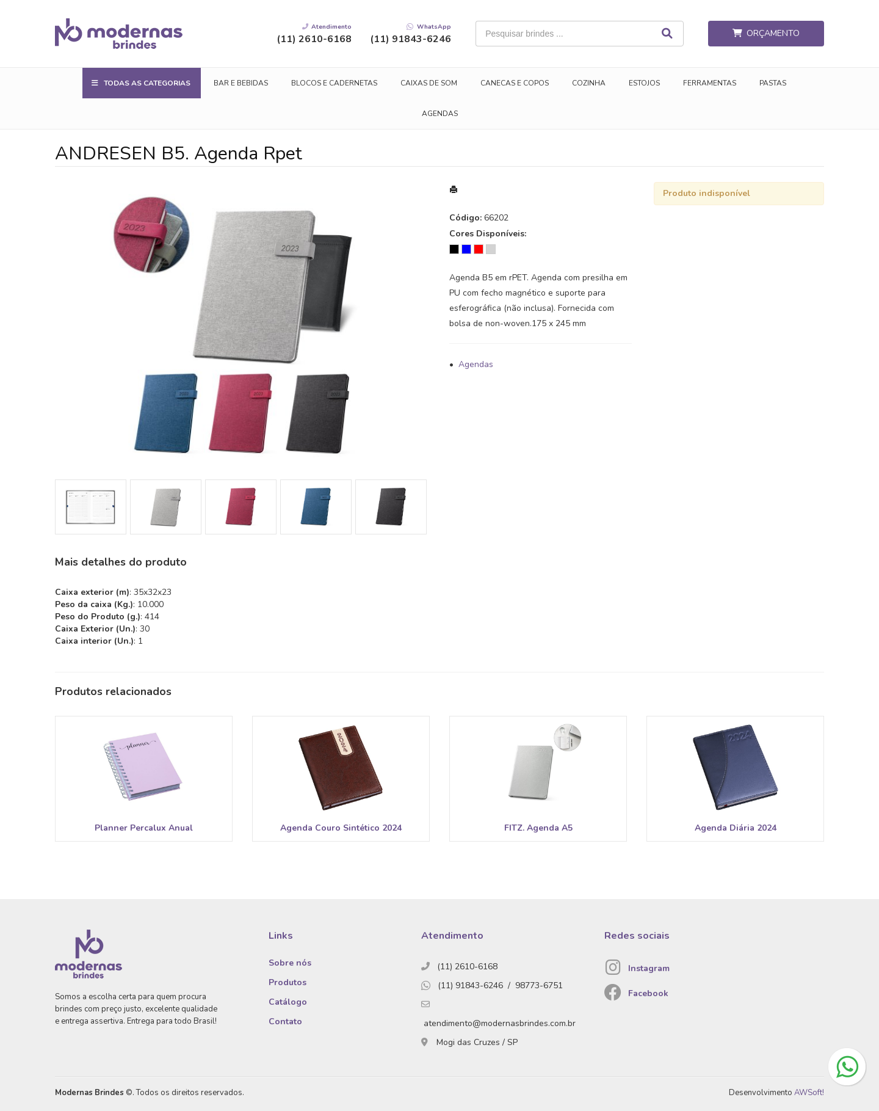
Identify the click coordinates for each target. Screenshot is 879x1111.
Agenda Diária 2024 (735, 828)
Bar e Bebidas (241, 83)
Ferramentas (709, 83)
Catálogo (288, 1002)
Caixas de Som (428, 83)
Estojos (644, 83)
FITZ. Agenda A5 (538, 828)
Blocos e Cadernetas (334, 83)
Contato (285, 1021)
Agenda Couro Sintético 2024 (341, 828)
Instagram (649, 968)
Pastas (772, 83)
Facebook (648, 993)
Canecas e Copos (514, 83)
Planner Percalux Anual (144, 828)
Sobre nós (290, 963)
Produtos (287, 982)
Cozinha (589, 83)
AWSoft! (809, 1092)
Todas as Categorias (147, 83)
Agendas (440, 113)
